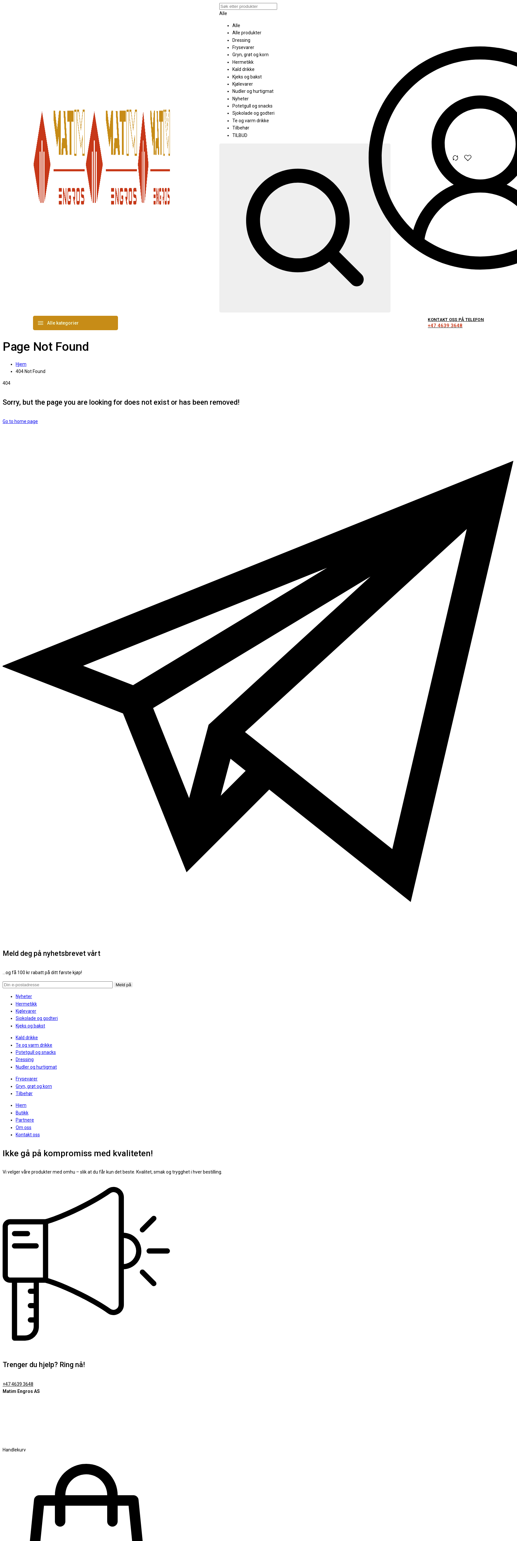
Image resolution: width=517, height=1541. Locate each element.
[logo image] (101, 216)
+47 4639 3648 (18, 1384)
